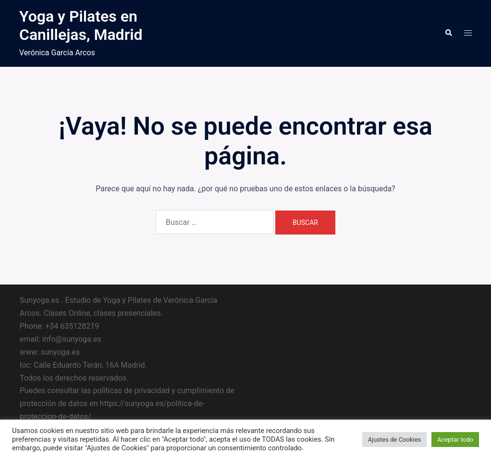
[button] (448, 33)
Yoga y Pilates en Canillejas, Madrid (80, 25)
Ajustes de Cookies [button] (394, 439)
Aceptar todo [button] (455, 439)
